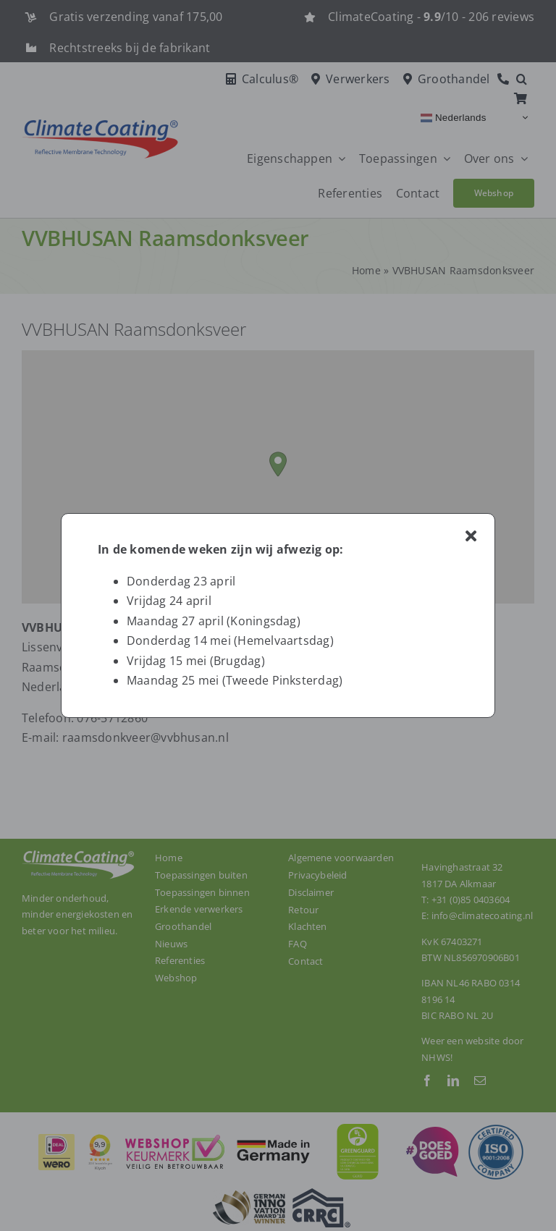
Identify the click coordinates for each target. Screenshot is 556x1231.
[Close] (471, 536)
